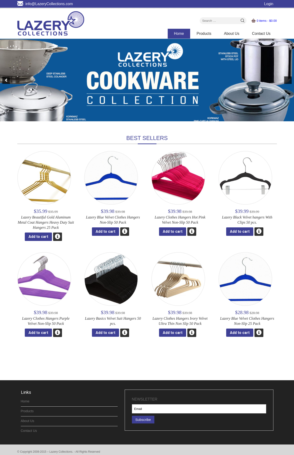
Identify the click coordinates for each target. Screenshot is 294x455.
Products (203, 34)
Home (179, 34)
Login (268, 4)
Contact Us (261, 34)
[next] (288, 80)
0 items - (267, 20)
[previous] (6, 80)
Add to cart (38, 236)
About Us (232, 34)
